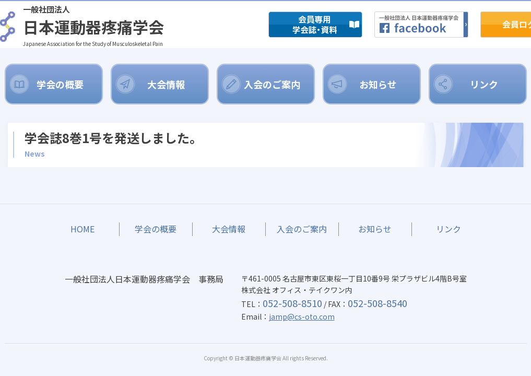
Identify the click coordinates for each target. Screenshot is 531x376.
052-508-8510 (292, 303)
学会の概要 (60, 84)
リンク (484, 84)
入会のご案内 (272, 84)
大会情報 (166, 84)
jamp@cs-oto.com (302, 316)
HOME (82, 228)
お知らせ (378, 84)
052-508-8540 (377, 303)
